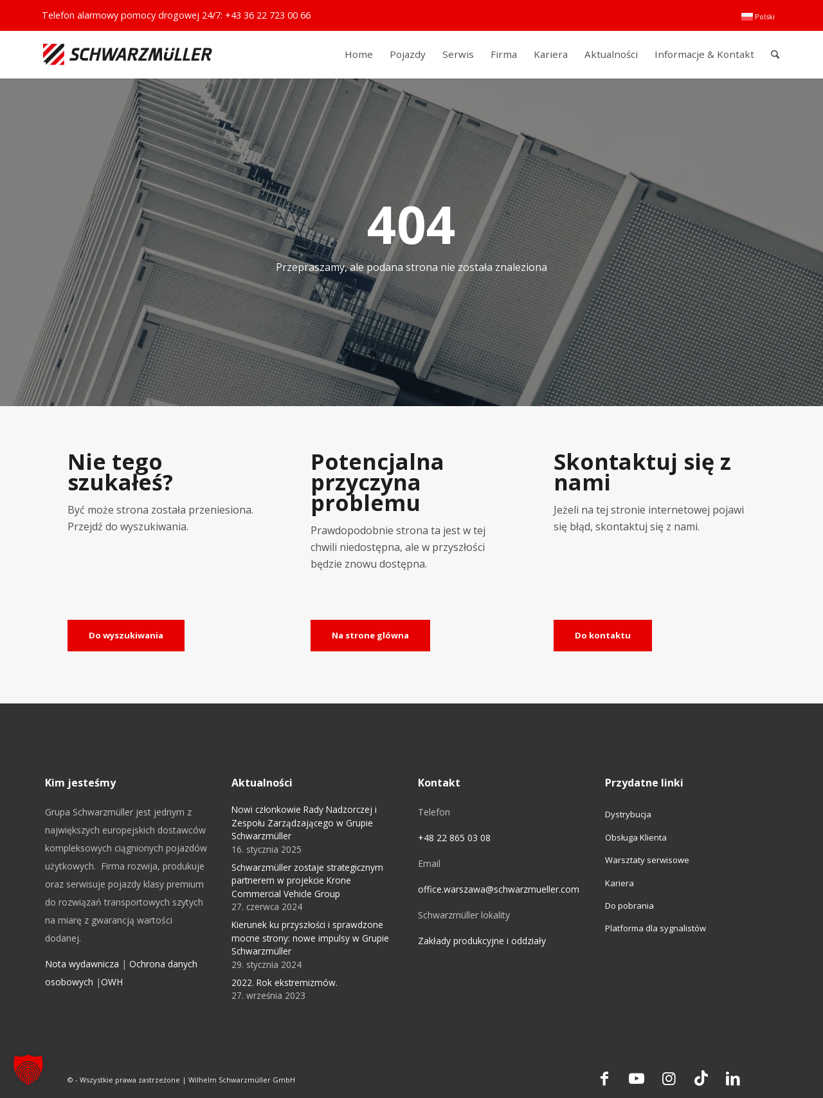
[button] (28, 1069)
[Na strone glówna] (370, 636)
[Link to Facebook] (604, 1078)
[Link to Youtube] (636, 1078)
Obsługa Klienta (636, 837)
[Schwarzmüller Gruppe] (127, 54)
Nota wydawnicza (82, 964)
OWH (112, 982)
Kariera (619, 883)
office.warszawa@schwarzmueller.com (498, 889)
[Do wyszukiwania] (126, 636)
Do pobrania (629, 905)
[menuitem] (758, 16)
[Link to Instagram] (668, 1078)
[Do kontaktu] (603, 636)
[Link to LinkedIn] (733, 1078)
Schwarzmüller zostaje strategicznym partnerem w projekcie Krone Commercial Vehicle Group (307, 880)
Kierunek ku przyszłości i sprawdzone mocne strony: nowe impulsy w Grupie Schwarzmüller (310, 937)
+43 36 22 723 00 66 (268, 15)
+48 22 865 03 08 (454, 838)
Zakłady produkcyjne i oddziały (482, 941)
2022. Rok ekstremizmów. (284, 982)
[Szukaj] (775, 54)
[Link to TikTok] (700, 1078)
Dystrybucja (628, 814)
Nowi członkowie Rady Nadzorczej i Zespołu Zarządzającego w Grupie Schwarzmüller (304, 822)
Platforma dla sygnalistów (655, 928)
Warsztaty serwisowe (647, 860)
